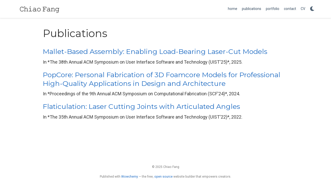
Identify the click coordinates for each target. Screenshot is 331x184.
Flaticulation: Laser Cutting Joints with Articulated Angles (141, 106)
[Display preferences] (312, 9)
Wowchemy (129, 176)
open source (163, 176)
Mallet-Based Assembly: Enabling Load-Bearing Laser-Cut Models (155, 51)
